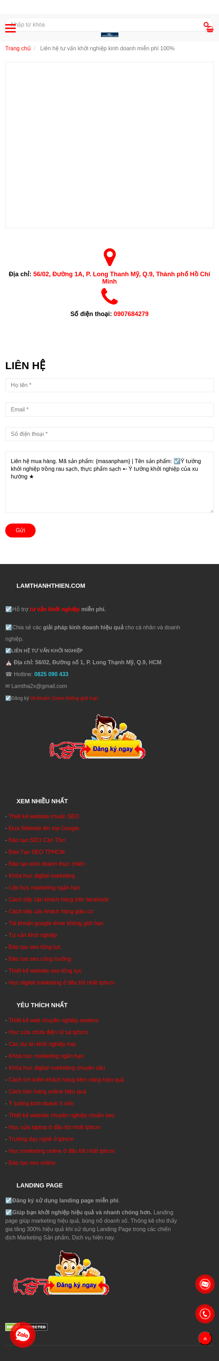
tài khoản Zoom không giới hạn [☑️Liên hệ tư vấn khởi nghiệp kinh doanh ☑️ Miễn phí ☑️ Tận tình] (64, 698)
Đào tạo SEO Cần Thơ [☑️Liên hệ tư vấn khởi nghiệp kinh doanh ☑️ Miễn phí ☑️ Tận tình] (37, 840)
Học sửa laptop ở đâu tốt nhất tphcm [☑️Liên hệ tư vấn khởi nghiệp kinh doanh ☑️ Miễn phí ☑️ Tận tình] (55, 1127)
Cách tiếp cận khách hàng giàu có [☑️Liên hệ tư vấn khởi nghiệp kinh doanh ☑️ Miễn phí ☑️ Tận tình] (51, 911)
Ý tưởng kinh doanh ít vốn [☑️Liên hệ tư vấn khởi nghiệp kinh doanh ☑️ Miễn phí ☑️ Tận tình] (41, 1103)
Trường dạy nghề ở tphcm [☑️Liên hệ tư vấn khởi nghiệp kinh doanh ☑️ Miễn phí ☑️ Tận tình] (40, 1139)
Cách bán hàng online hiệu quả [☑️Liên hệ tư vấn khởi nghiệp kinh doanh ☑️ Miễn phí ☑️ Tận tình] (47, 1092)
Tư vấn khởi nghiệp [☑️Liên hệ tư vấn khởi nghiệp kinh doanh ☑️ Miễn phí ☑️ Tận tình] (32, 935)
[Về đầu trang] (205, 1338)
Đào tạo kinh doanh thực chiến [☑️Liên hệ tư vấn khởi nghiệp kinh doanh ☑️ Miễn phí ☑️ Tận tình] (47, 864)
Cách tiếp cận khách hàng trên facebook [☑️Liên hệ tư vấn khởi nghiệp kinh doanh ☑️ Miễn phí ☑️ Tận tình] (59, 899)
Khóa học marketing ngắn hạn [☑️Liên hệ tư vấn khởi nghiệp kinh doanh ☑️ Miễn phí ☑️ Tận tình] (46, 1056)
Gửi (20, 530)
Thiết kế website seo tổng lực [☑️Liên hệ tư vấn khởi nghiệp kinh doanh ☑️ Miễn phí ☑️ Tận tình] (45, 971)
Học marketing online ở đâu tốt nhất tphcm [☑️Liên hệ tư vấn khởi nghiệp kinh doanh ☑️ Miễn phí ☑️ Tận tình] (62, 1151)
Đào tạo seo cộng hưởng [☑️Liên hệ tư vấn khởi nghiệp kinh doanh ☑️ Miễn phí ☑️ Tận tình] (40, 959)
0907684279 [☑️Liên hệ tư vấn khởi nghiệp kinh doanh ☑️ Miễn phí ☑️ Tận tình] (131, 313)
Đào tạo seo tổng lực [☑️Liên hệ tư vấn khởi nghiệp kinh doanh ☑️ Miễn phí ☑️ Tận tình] (35, 947)
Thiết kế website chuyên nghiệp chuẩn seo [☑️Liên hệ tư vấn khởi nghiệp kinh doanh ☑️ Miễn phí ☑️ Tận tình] (61, 1115)
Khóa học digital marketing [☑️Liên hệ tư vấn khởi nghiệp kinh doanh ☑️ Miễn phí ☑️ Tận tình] (42, 876)
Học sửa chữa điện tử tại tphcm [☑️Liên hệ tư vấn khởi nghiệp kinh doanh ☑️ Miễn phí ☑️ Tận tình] (48, 1032)
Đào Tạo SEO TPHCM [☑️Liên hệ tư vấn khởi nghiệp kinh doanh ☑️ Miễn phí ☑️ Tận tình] (37, 852)
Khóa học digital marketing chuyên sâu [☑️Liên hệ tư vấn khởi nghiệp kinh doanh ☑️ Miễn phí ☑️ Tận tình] (57, 1068)
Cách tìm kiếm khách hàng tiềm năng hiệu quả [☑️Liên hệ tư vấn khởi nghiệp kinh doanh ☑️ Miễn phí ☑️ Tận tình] (66, 1080)
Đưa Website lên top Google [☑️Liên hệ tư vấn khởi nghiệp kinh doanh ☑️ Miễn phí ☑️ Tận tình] (44, 828)
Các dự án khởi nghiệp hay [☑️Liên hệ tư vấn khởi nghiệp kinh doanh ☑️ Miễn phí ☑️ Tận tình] (42, 1044)
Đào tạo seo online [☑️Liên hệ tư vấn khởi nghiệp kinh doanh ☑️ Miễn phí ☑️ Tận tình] (32, 1163)
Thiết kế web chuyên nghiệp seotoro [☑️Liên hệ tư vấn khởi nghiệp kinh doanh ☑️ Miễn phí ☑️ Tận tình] (53, 1020)
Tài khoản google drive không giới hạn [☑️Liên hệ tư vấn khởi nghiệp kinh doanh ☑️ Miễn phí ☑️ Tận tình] (55, 923)
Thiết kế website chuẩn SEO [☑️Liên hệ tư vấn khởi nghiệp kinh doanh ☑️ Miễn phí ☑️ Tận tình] (43, 816)
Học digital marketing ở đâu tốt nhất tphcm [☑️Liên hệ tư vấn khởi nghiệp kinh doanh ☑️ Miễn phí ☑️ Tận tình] (62, 983)
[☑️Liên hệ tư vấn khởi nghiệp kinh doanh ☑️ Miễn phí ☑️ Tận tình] (109, 144)
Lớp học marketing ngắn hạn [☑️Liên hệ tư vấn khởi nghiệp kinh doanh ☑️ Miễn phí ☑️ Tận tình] (44, 888)
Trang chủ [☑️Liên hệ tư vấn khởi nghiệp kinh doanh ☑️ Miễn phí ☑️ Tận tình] (18, 48)
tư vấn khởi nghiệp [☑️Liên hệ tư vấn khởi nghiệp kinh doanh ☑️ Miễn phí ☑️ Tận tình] (55, 609)
